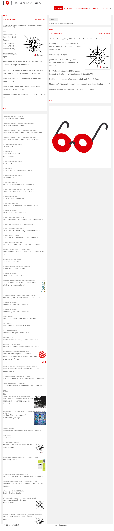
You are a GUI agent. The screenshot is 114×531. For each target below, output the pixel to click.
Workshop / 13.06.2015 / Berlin (13, 491)
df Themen (68, 8)
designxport (7, 435)
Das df (95, 8)
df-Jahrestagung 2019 (10, 182)
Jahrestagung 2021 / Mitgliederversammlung (18, 123)
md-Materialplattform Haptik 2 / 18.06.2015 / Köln (20, 481)
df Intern (106, 8)
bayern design (8, 316)
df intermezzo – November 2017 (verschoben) (19, 224)
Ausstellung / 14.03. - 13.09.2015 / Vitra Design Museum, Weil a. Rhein (24, 412)
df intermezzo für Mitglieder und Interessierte (18, 189)
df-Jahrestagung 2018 (10, 203)
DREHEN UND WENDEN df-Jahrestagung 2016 (19, 280)
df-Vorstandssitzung (10, 196)
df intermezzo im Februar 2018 (13, 217)
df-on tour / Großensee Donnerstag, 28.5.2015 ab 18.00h (22, 515)
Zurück (5, 15)
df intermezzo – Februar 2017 (13, 242)
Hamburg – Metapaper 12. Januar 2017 (16, 249)
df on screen (7, 151)
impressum (63, 525)
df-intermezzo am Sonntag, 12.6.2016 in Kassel (19, 295)
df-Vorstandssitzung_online (12, 144)
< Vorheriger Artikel (9, 19)
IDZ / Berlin (7, 323)
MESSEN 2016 (8, 337)
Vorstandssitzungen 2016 (12, 259)
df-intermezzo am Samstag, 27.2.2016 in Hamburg (20, 367)
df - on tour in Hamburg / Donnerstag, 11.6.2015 (19, 498)
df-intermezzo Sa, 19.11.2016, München (16, 266)
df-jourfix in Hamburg (10, 210)
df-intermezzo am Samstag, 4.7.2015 (15, 474)
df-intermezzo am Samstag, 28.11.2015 (16, 376)
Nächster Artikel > (40, 19)
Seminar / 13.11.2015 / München (14, 383)
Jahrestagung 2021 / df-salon (13, 116)
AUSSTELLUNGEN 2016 (11, 344)
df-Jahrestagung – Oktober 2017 (14, 228)
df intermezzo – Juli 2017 (11, 235)
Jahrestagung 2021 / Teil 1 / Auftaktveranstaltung (20, 137)
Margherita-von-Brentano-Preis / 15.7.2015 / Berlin (20, 457)
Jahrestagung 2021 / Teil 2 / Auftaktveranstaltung (20, 130)
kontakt (54, 525)
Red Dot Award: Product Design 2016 (16, 351)
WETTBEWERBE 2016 (10, 330)
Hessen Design (8, 428)
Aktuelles (58, 8)
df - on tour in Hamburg (11, 442)
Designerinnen (82, 8)
